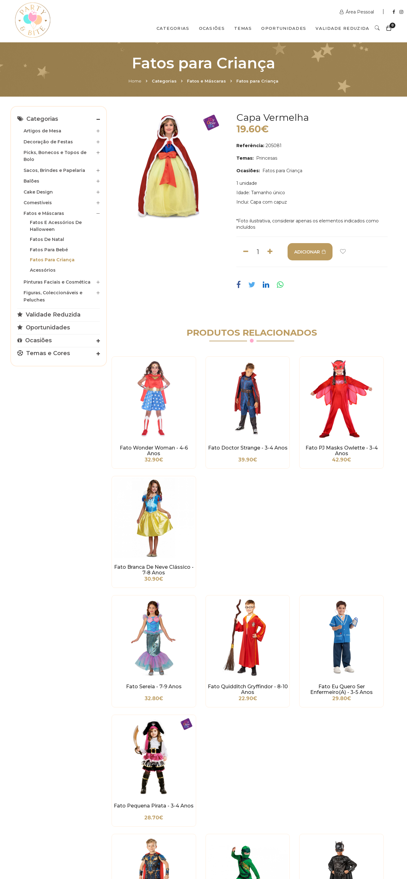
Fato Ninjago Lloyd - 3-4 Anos (216, 623)
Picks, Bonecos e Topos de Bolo (55, 156)
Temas (243, 28)
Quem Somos (70, 852)
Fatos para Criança (257, 80)
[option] (170, 167)
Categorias (173, 28)
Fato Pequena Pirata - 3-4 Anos (360, 526)
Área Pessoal (357, 12)
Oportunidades (283, 28)
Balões (31, 181)
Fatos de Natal (47, 239)
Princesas (266, 158)
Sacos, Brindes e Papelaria (54, 170)
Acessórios (43, 270)
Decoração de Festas (48, 142)
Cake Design (38, 192)
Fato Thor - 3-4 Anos (143, 621)
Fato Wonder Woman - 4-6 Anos (143, 429)
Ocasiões (212, 28)
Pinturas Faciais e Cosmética (57, 282)
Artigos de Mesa (42, 131)
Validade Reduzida (342, 28)
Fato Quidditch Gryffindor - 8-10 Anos (215, 526)
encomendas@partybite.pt (244, 793)
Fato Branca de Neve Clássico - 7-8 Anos (361, 429)
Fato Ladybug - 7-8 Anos (360, 623)
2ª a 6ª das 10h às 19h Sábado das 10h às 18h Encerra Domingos (331, 816)
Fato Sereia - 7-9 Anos (143, 523)
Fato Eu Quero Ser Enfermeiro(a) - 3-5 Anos (288, 526)
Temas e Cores (43, 353)
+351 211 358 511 (232, 778)
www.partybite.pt (234, 768)
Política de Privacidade (40, 792)
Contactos (114, 852)
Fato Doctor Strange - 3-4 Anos (215, 429)
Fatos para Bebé (49, 250)
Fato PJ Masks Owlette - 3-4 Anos (288, 429)
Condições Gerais (33, 783)
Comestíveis (38, 202)
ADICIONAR (314, 252)
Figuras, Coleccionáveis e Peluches (53, 296)
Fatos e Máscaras (206, 80)
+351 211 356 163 (328, 784)
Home (135, 80)
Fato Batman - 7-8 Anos (288, 623)
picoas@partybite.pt (334, 800)
